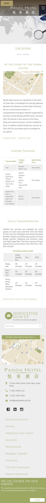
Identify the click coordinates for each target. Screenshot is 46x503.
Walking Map (9, 138)
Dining (10, 426)
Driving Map (24, 138)
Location (12, 460)
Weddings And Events (20, 433)
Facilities (11, 440)
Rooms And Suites (17, 419)
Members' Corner (16, 454)
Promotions (13, 447)
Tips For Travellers (17, 467)
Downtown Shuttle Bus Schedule (20, 299)
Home (19, 54)
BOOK (6, 3)
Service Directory (17, 474)
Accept (37, 500)
